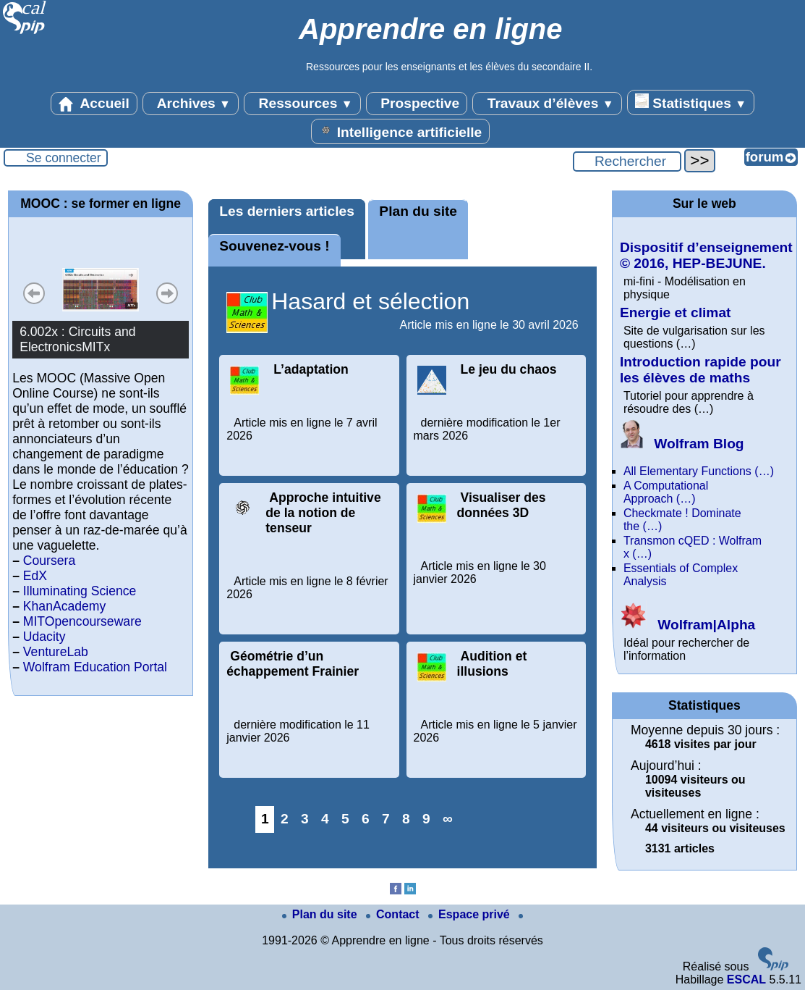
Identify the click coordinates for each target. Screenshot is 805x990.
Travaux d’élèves (546, 104)
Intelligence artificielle (400, 131)
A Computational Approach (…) (665, 492)
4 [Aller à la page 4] (325, 818)
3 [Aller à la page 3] (305, 818)
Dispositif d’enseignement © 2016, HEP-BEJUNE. (706, 255)
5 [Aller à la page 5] (345, 818)
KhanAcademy (64, 606)
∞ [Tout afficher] (448, 818)
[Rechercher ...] (627, 161)
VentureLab (55, 652)
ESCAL (746, 979)
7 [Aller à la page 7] (386, 818)
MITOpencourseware (82, 621)
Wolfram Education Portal (95, 667)
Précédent (34, 293)
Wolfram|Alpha (687, 624)
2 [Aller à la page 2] (285, 818)
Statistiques (690, 102)
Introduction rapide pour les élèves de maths (700, 369)
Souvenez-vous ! (274, 245)
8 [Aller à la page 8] (406, 818)
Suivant (167, 293)
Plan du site (418, 211)
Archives (190, 104)
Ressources (302, 104)
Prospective (416, 104)
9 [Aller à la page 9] (426, 818)
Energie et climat (675, 312)
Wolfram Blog (682, 443)
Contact (394, 914)
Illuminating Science (79, 591)
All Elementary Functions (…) (698, 471)
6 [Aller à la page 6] (366, 818)
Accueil (94, 104)
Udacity (44, 636)
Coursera (49, 560)
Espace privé (470, 914)
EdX (35, 576)
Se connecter (63, 158)
